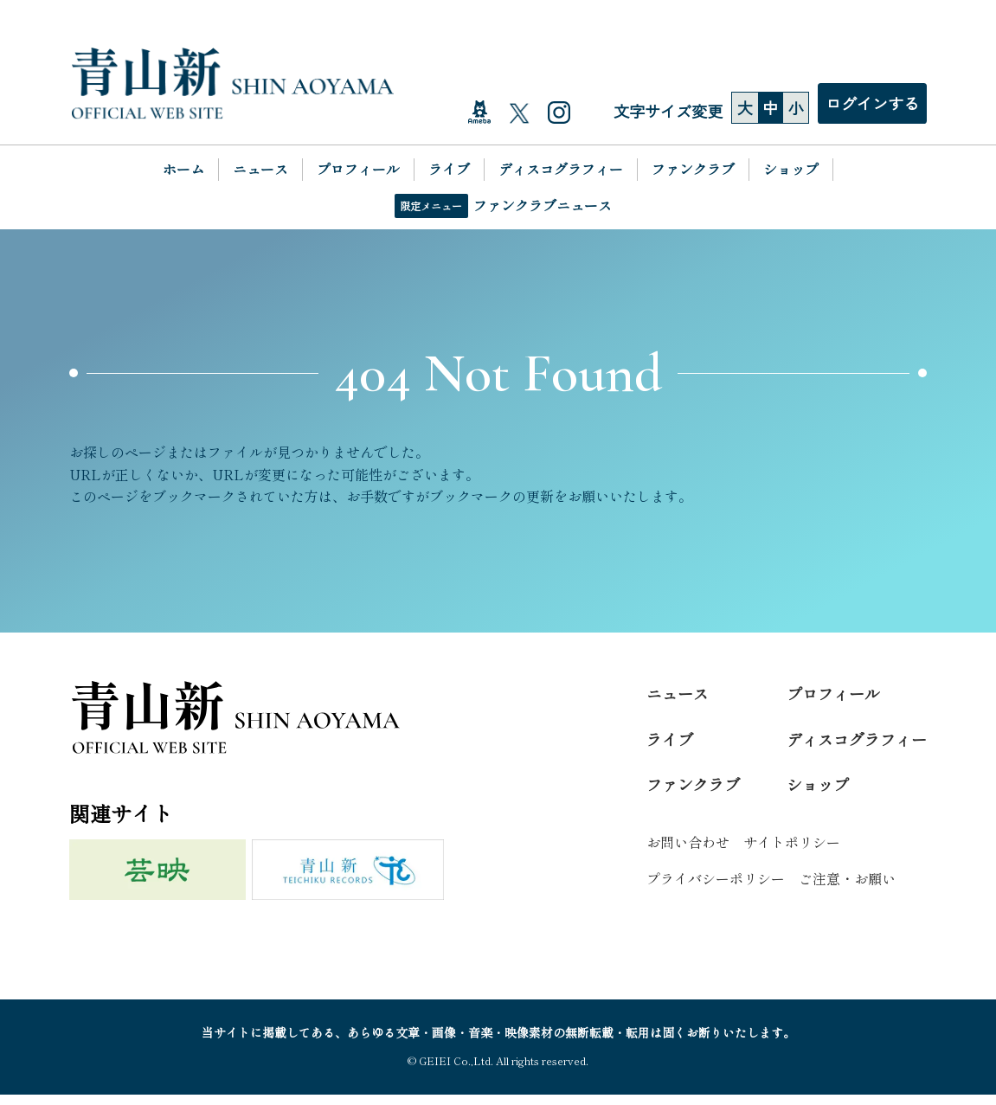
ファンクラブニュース (542, 206)
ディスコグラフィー (560, 170)
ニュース (260, 170)
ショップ (791, 170)
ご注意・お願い (847, 888)
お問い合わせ (687, 852)
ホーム (183, 170)
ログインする (872, 104)
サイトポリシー (791, 852)
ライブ (449, 170)
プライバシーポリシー (715, 888)
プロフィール (358, 170)
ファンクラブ (693, 170)
